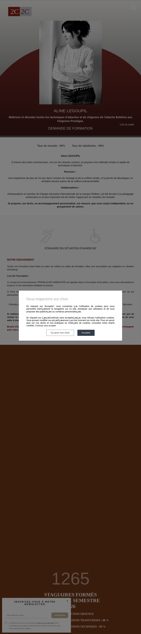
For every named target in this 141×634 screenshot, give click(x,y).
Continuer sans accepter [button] (45, 326)
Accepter (86, 333)
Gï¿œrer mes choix (60, 333)
